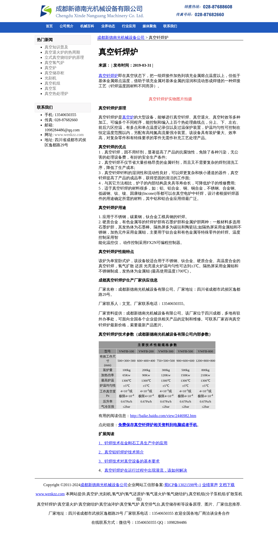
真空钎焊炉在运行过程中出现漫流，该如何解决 (145, 470)
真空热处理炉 (56, 93)
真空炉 (128, 117)
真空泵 (50, 88)
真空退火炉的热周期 (62, 52)
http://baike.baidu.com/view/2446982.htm (163, 416)
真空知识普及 (56, 47)
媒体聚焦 (149, 26)
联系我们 (170, 26)
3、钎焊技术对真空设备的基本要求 (129, 461)
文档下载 (227, 485)
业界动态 (108, 26)
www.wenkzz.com (69, 135)
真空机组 (52, 83)
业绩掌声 (210, 485)
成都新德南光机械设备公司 (121, 37)
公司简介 (66, 26)
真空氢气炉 (54, 62)
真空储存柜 (54, 73)
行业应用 (129, 26)
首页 (49, 26)
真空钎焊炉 (108, 76)
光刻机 (50, 78)
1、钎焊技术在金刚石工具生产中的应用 (132, 443)
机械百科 (87, 26)
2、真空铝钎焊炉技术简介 (121, 452)
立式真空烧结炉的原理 (64, 57)
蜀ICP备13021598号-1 (182, 485)
